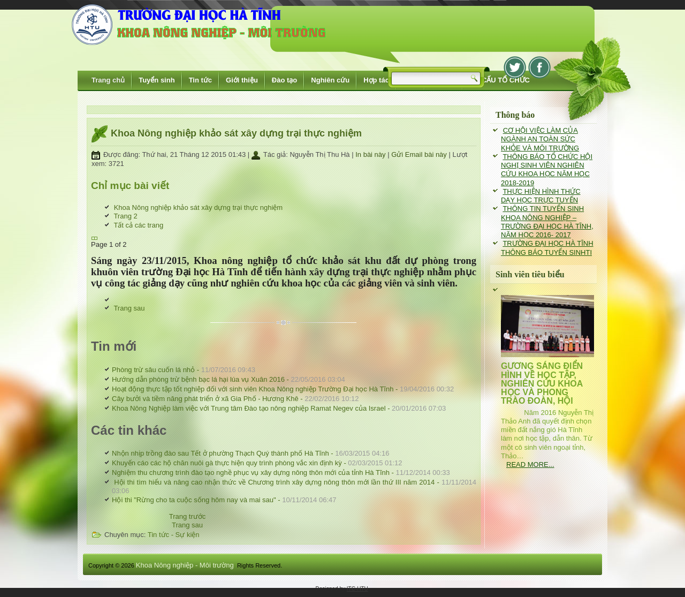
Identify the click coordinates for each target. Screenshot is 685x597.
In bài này (371, 154)
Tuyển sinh (156, 80)
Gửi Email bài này (419, 154)
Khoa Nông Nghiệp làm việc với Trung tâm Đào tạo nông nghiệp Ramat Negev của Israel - (279, 408)
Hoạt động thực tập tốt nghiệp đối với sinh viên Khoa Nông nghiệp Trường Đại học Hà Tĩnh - (283, 389)
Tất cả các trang (138, 225)
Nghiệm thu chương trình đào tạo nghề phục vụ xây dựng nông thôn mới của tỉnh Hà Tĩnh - (281, 472)
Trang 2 (125, 216)
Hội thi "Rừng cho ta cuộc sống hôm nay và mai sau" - (224, 500)
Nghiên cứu (330, 80)
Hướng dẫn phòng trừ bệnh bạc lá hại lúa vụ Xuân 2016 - (228, 379)
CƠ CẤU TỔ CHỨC (499, 80)
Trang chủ (108, 80)
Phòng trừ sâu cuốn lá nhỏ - (183, 370)
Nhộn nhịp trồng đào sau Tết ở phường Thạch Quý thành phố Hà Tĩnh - (250, 453)
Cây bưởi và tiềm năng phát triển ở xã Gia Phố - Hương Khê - (235, 399)
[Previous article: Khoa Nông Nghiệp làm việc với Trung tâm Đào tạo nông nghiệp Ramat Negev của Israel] (187, 516)
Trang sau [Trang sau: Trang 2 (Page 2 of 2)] (128, 308)
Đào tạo (284, 80)
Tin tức (200, 80)
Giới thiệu (242, 80)
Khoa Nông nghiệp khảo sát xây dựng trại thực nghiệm (236, 133)
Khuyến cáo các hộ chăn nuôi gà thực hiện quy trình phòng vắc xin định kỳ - (257, 463)
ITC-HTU (357, 589)
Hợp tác (376, 80)
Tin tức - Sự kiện (174, 535)
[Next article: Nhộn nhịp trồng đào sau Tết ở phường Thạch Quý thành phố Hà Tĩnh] (187, 525)
